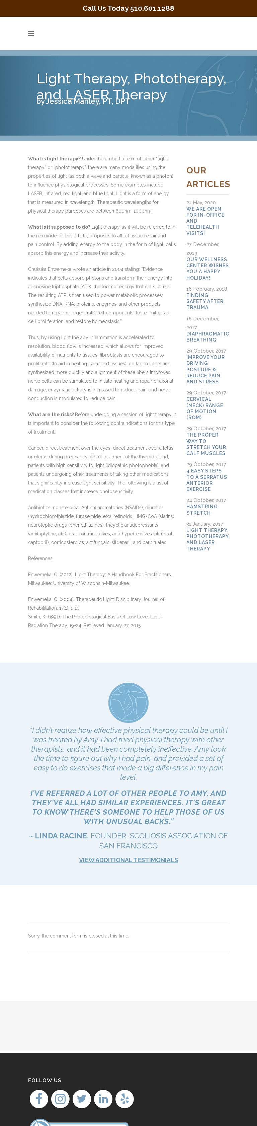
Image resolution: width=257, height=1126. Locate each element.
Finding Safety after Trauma (205, 301)
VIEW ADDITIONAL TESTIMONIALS (128, 860)
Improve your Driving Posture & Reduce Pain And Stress (205, 369)
